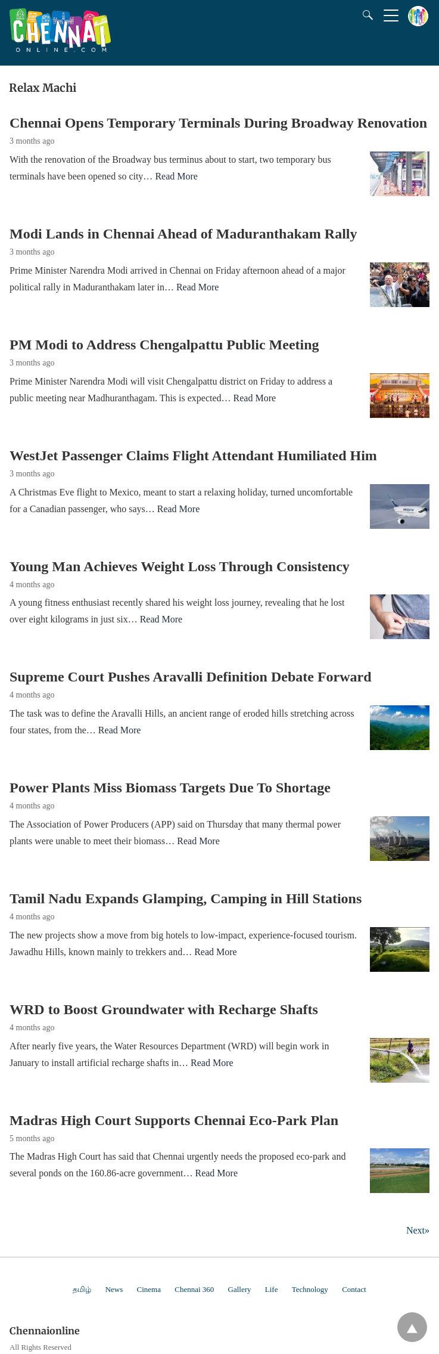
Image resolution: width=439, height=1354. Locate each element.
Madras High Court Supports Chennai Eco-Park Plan (174, 1120)
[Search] (365, 15)
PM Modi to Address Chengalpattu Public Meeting (164, 344)
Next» (417, 1230)
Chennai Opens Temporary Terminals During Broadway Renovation (218, 123)
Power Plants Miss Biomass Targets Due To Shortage (170, 787)
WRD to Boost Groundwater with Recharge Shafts (164, 1009)
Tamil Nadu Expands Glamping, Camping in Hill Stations (186, 898)
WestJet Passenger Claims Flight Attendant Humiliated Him (193, 455)
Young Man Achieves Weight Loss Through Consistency (180, 566)
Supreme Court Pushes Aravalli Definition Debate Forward (191, 676)
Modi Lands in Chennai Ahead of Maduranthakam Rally (183, 233)
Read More (176, 176)
